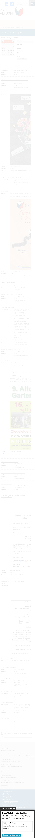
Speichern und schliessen (11, 835)
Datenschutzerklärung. (18, 818)
